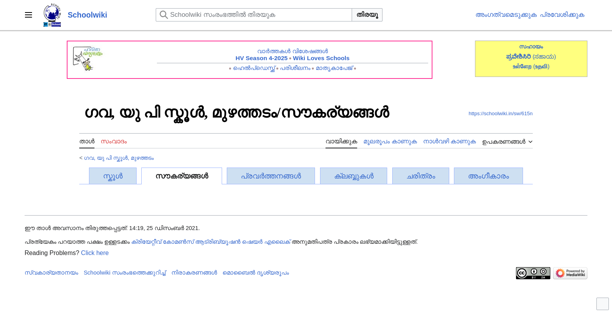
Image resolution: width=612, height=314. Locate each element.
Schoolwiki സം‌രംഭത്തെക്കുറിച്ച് (124, 272)
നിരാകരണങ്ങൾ (194, 272)
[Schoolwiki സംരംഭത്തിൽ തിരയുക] (254, 14)
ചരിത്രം (420, 176)
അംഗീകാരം (488, 176)
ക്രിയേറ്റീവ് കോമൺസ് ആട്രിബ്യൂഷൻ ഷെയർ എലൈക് (210, 242)
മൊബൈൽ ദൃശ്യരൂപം (255, 272)
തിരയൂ (367, 14)
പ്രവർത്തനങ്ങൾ (271, 176)
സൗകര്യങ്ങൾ (181, 176)
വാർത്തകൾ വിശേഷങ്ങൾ (292, 51)
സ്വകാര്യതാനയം (51, 272)
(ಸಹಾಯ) (544, 56)
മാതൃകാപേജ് (334, 67)
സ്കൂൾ (113, 176)
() (541, 66)
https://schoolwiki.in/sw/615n (501, 113)
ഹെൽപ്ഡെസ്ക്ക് (254, 67)
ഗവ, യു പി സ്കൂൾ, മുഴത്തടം (119, 158)
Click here (95, 253)
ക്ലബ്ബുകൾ (354, 176)
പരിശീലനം (295, 67)
